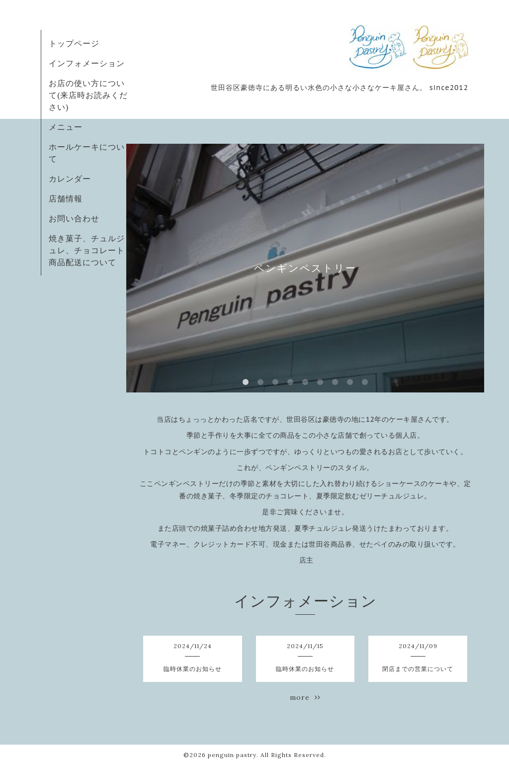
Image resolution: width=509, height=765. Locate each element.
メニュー (66, 127)
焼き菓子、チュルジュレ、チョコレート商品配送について (87, 250)
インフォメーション (87, 63)
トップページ (74, 43)
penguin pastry (232, 755)
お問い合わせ (74, 218)
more (305, 697)
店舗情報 (66, 198)
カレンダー (70, 179)
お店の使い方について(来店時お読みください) (88, 95)
